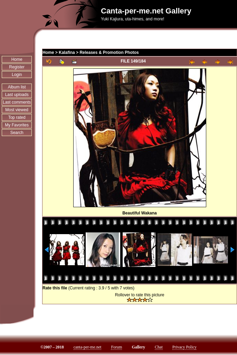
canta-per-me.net (88, 347)
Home (16, 59)
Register (17, 67)
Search (16, 132)
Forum (116, 347)
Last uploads (17, 94)
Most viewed (16, 109)
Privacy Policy (184, 347)
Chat (159, 347)
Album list (17, 87)
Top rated (17, 117)
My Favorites (17, 125)
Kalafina (67, 52)
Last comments (17, 102)
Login (17, 74)
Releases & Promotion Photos (109, 52)
